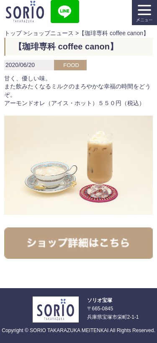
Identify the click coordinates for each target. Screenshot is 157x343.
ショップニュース (50, 33)
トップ (13, 33)
